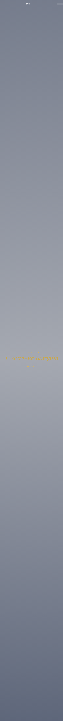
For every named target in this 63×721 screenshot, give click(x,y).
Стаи (3, 3)
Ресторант (39, 3)
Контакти (50, 3)
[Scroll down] (31, 716)
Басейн (20, 3)
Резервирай (31, 366)
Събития (12, 3)
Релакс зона (28, 3)
